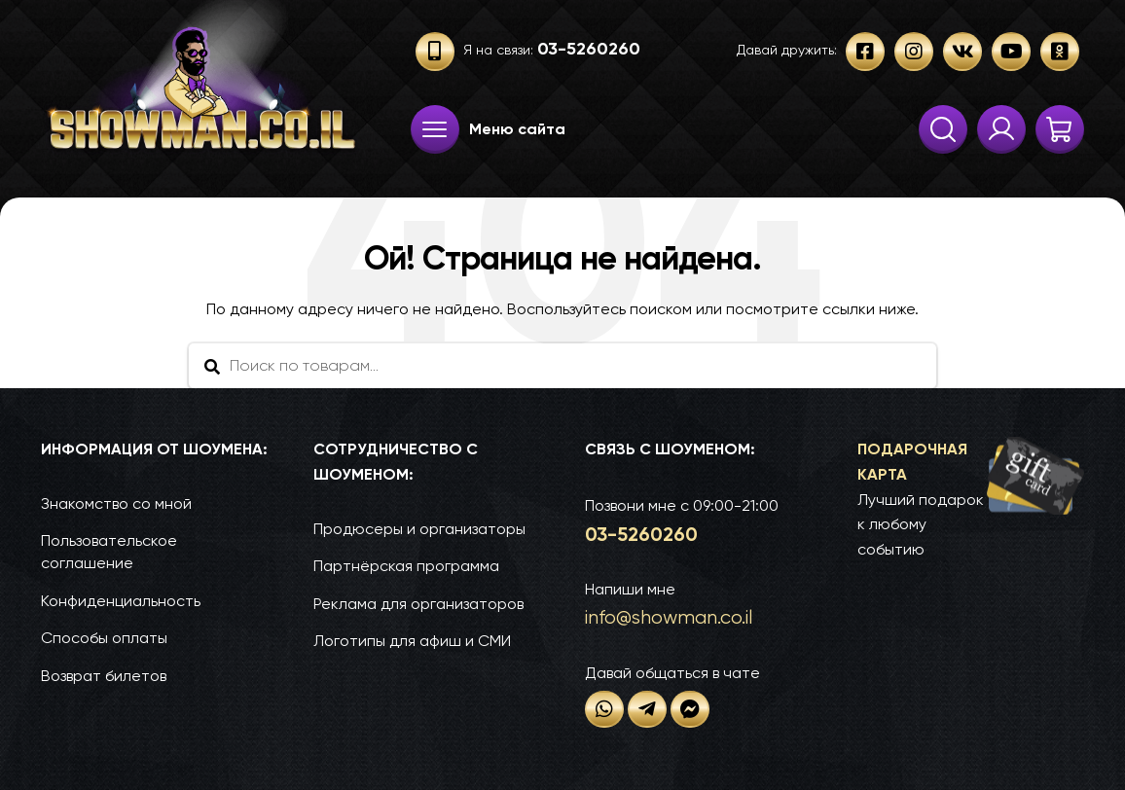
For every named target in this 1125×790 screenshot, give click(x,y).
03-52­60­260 (641, 534)
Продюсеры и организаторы (419, 529)
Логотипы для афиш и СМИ (412, 640)
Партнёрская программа (406, 566)
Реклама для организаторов (418, 603)
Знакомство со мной (116, 503)
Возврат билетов (103, 675)
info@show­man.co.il (668, 617)
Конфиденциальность (120, 601)
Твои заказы (1001, 129)
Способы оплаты (104, 637)
